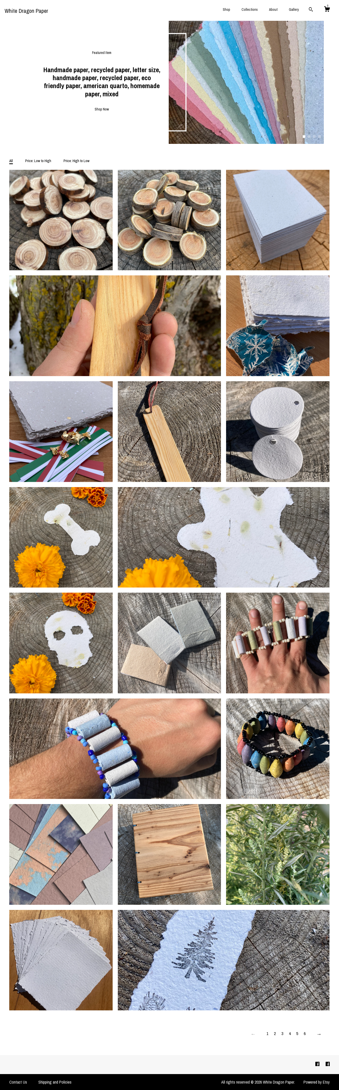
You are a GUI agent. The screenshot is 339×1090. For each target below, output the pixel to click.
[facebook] (317, 1064)
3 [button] (314, 136)
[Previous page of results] (253, 1034)
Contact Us (18, 1082)
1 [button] (304, 136)
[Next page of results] (318, 1034)
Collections (250, 9)
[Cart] (327, 10)
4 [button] (319, 136)
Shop (226, 9)
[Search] (311, 10)
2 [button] (309, 136)
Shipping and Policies (55, 1082)
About (273, 9)
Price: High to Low (77, 160)
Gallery (294, 9)
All (11, 160)
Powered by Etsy (317, 1082)
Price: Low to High (38, 160)
